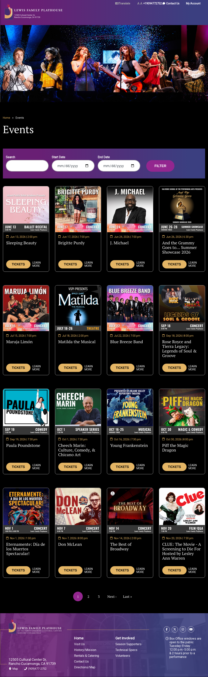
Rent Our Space (120, 14)
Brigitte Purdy (71, 243)
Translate (124, 3)
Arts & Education (145, 14)
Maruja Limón (19, 341)
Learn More (36, 264)
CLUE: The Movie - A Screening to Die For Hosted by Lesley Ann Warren (181, 551)
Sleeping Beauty (21, 243)
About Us (167, 14)
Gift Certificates (187, 14)
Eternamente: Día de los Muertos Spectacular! (25, 549)
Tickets (18, 264)
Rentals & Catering (86, 656)
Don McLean (70, 544)
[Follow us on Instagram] (183, 629)
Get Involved (124, 638)
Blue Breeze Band (126, 341)
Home (6, 117)
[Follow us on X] (175, 629)
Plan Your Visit (98, 14)
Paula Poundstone (23, 445)
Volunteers (122, 656)
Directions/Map (84, 667)
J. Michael (119, 243)
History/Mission (85, 650)
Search (10, 157)
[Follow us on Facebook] (167, 629)
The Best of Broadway (124, 546)
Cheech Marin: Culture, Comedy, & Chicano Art (77, 450)
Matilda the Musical (77, 341)
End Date (104, 157)
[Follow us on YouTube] (190, 629)
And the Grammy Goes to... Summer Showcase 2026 (181, 247)
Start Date (58, 157)
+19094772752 (152, 3)
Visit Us (79, 644)
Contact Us (172, 3)
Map (13, 669)
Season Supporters (128, 644)
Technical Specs (126, 650)
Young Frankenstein (129, 445)
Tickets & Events (72, 14)
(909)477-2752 (35, 669)
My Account (193, 3)
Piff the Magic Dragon (175, 447)
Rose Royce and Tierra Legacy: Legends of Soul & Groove (179, 348)
